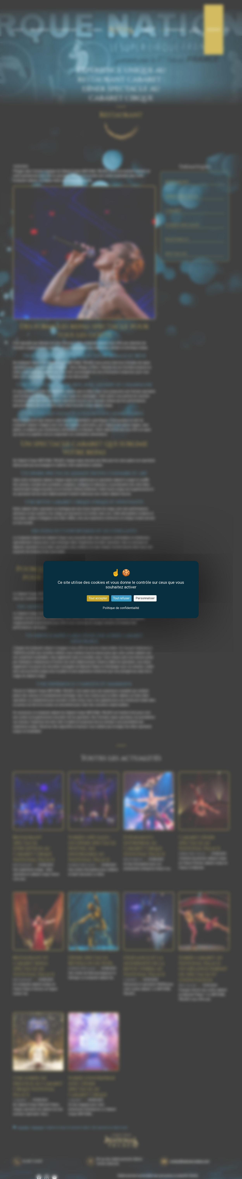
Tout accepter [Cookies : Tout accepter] (98, 598)
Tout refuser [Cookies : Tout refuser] (121, 598)
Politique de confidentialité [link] (121, 608)
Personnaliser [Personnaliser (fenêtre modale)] (145, 598)
